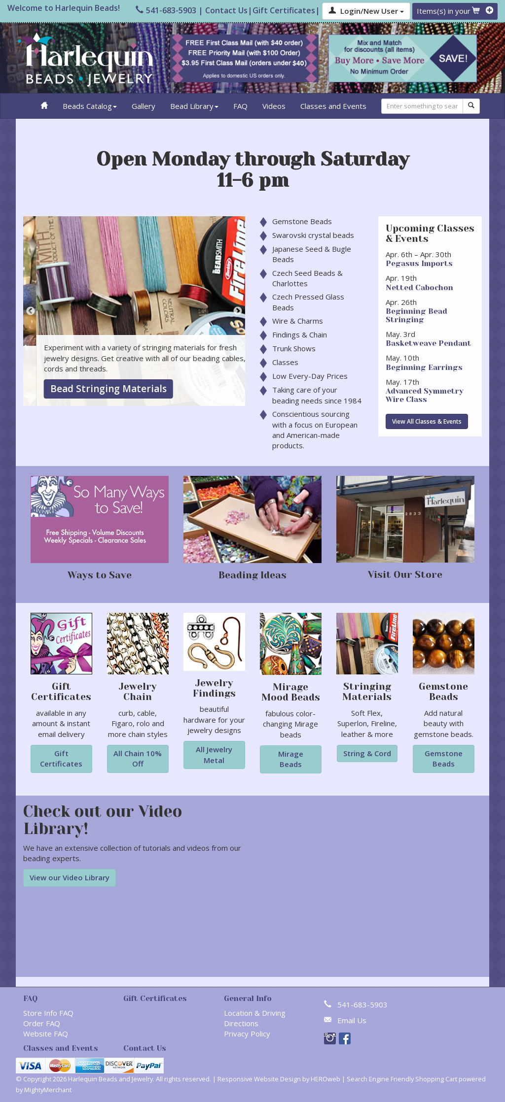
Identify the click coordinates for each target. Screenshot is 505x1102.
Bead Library (194, 106)
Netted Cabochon (419, 287)
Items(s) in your (455, 11)
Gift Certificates (283, 10)
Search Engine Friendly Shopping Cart (402, 1078)
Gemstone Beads (76, 388)
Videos (274, 106)
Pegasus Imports (419, 263)
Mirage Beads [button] (290, 759)
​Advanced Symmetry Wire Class (425, 395)
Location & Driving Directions (255, 1018)
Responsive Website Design (259, 1078)
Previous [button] (31, 311)
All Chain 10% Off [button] (137, 758)
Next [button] (238, 311)
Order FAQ (41, 1023)
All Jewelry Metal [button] (214, 754)
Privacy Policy (247, 1033)
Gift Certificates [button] (61, 758)
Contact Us (226, 10)
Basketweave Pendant (428, 343)
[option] (134, 311)
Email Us (351, 1020)
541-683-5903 (166, 10)
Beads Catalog (90, 106)
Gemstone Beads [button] (444, 758)
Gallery (143, 106)
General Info (248, 998)
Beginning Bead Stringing (416, 315)
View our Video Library (69, 877)
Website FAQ (45, 1033)
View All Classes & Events (427, 421)
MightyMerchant (48, 1089)
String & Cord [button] (367, 753)
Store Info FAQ (48, 1013)
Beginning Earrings (424, 367)
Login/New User (366, 11)
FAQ (240, 106)
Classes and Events (333, 106)
